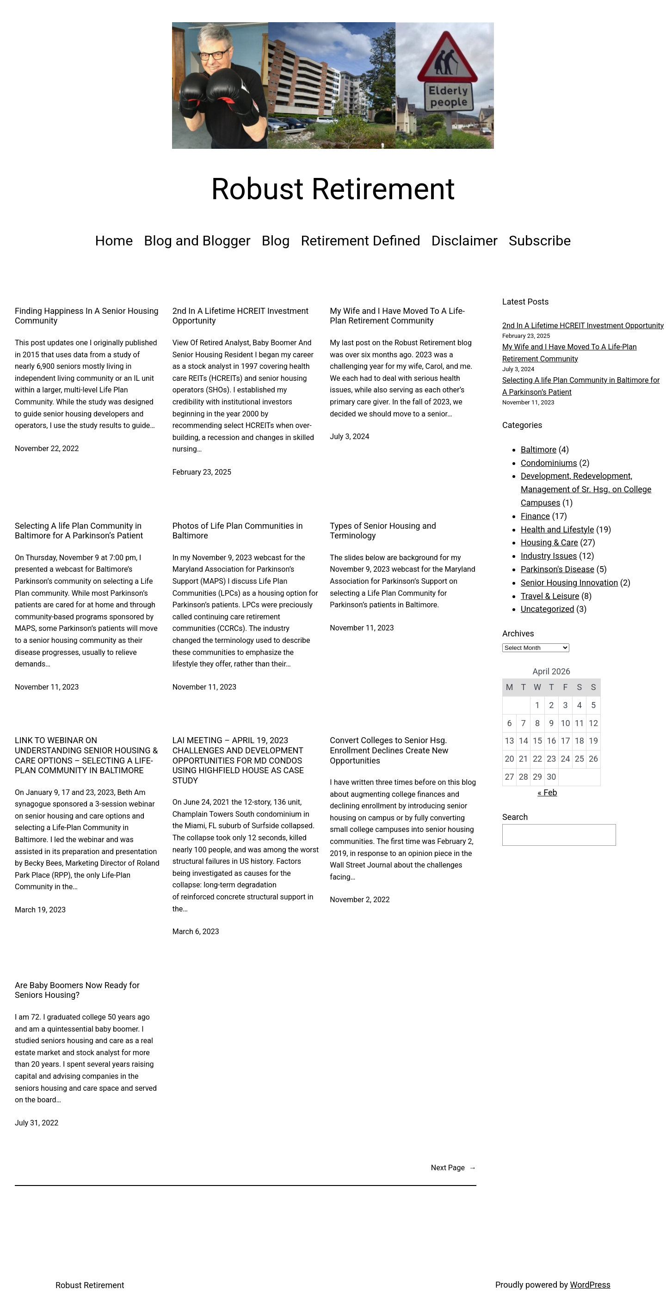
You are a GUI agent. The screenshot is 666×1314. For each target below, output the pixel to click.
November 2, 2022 (360, 899)
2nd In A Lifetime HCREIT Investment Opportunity (241, 316)
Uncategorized (547, 609)
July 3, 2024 (349, 436)
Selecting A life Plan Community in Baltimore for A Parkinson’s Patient (79, 531)
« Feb (547, 792)
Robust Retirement (333, 189)
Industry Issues (549, 556)
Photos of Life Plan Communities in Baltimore (238, 531)
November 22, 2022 (47, 448)
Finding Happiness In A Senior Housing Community (87, 316)
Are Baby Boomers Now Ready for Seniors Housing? (77, 990)
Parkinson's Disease (557, 569)
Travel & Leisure (550, 596)
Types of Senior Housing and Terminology (383, 531)
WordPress (590, 1285)
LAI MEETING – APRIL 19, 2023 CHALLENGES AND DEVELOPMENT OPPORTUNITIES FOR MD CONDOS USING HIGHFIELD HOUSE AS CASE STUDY (238, 760)
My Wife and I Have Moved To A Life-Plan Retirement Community (397, 316)
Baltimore (538, 449)
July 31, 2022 (36, 1122)
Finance (535, 516)
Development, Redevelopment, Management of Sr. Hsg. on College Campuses (586, 489)
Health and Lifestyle (557, 529)
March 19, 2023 (40, 909)
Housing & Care (549, 542)
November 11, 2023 (47, 687)
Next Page (453, 1168)
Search (515, 817)
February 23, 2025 (202, 472)
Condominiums (549, 463)
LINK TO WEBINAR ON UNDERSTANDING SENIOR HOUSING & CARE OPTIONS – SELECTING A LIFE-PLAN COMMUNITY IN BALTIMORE (86, 755)
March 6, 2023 (196, 931)
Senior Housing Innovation (569, 582)
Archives (518, 633)
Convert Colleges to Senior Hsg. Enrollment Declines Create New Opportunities (389, 750)
